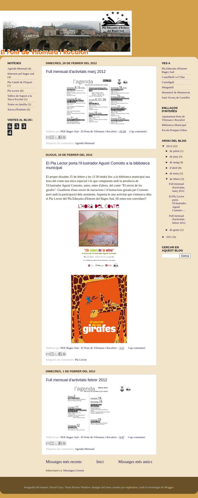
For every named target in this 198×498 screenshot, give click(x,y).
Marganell (168, 87)
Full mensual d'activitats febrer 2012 (76, 380)
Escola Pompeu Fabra (174, 130)
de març (174, 173)
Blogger (169, 487)
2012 (169, 146)
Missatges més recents (64, 461)
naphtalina (132, 487)
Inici (100, 461)
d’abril (174, 167)
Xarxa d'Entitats (16, 109)
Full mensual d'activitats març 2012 (76, 71)
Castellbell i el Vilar (173, 77)
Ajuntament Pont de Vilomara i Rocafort (173, 118)
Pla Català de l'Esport (19, 82)
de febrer (175, 178)
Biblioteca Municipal (174, 125)
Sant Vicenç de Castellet (176, 97)
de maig (175, 162)
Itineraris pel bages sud (20, 73)
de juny (174, 156)
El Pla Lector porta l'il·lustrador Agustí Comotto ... (177, 203)
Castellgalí (168, 82)
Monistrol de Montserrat (176, 92)
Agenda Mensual (84, 143)
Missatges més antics (135, 461)
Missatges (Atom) (73, 470)
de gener (175, 229)
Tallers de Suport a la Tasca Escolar (19, 97)
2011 (169, 236)
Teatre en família (17, 104)
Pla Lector (81, 359)
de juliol (175, 151)
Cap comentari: (138, 131)
